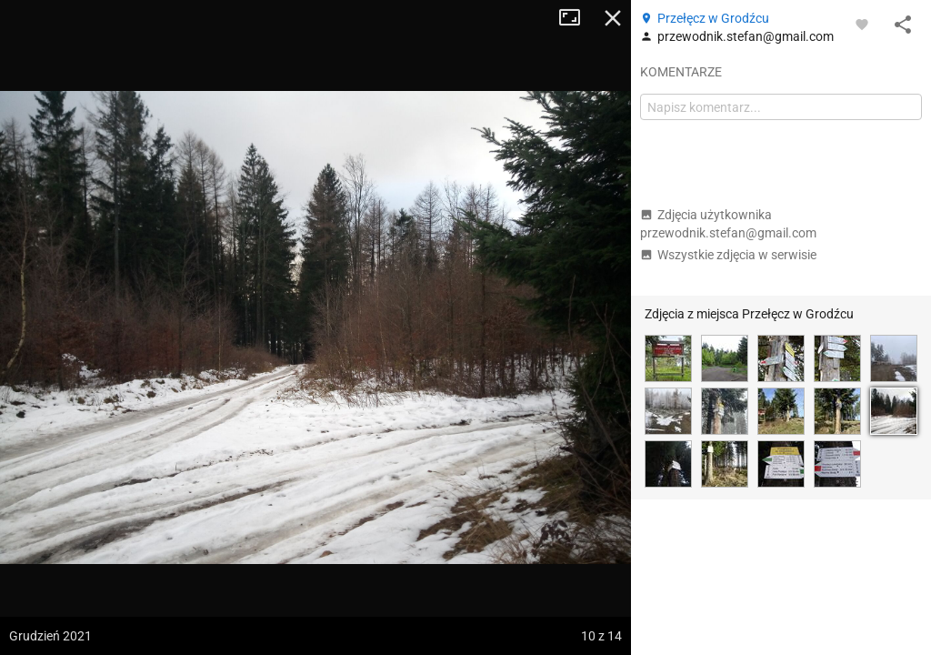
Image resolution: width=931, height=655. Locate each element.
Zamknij (613, 18)
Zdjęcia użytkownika (728, 223)
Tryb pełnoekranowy (576, 18)
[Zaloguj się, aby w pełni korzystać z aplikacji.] (861, 23)
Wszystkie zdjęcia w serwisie (728, 254)
